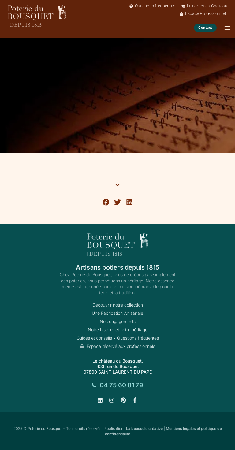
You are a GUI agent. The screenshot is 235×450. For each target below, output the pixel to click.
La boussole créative (144, 428)
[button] (105, 202)
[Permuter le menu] (227, 28)
